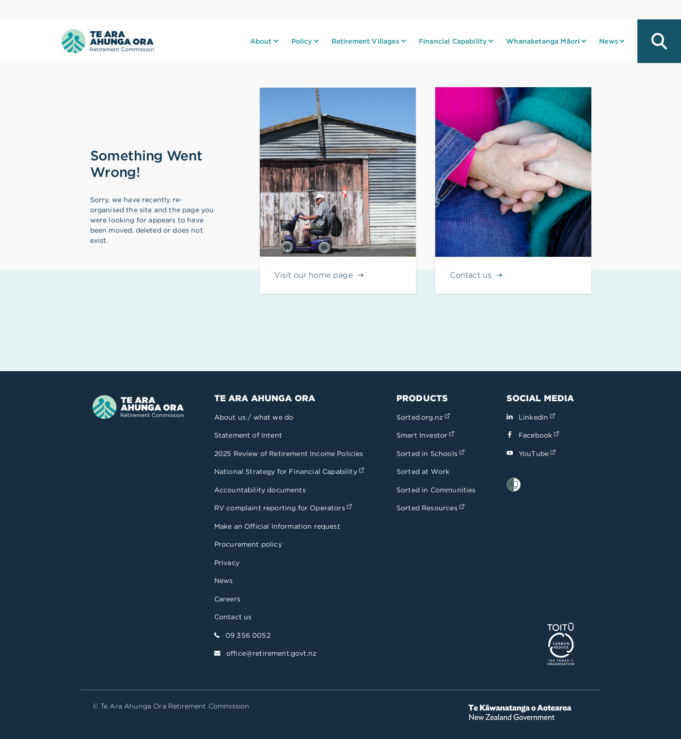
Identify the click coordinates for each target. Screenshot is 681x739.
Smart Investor (425, 435)
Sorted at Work (422, 471)
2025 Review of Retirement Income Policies (289, 453)
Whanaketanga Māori (543, 41)
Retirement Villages (365, 41)
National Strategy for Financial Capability (289, 471)
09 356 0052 (247, 635)
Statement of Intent (248, 435)
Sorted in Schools (430, 453)
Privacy (226, 562)
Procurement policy (248, 544)
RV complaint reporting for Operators (283, 508)
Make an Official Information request (277, 526)
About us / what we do (254, 417)
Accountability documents (260, 490)
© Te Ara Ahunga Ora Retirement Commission (171, 706)
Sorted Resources (430, 508)
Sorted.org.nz (423, 417)
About (261, 41)
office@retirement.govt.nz (271, 653)
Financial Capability (453, 41)
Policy (301, 41)
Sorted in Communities (436, 490)
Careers (227, 599)
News (608, 41)
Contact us (233, 617)
